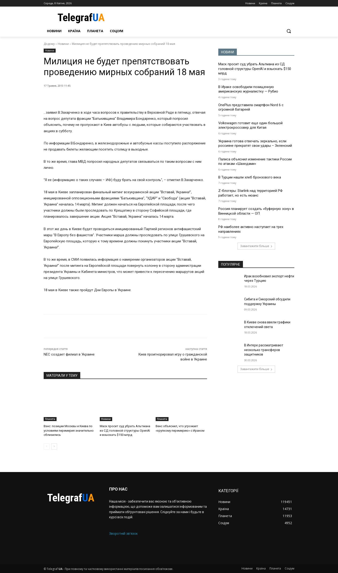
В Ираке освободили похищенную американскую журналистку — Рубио (248, 89)
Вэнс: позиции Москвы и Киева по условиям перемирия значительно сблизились (68, 430)
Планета (50, 419)
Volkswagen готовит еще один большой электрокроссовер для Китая (250, 125)
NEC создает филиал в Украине (69, 354)
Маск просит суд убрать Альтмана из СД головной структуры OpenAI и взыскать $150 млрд (125, 430)
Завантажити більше (256, 246)
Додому (49, 44)
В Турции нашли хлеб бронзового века (249, 177)
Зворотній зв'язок (123, 533)
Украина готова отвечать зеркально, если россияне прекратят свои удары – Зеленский (255, 143)
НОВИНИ (227, 52)
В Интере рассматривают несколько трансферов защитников (263, 349)
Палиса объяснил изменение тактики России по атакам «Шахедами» (255, 161)
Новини (63, 44)
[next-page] (54, 446)
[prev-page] (47, 446)
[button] (288, 31)
